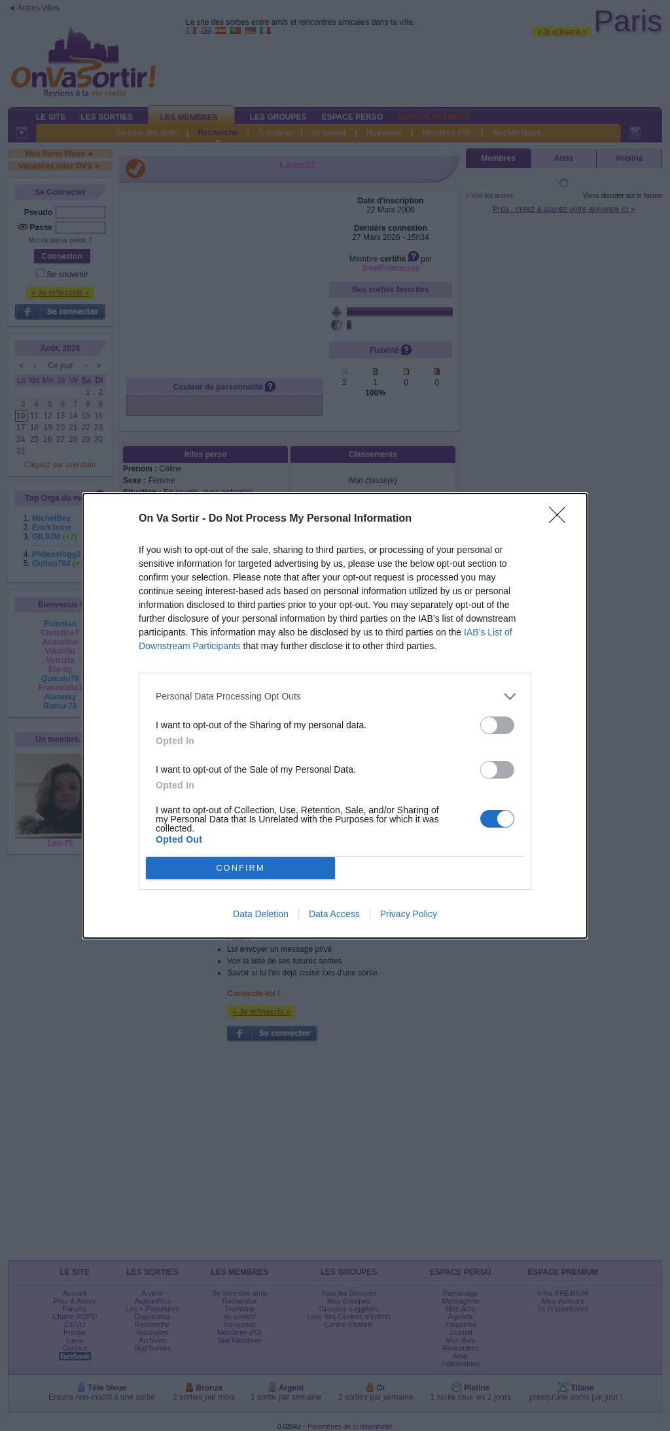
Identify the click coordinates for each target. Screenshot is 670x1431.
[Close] (561, 519)
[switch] (497, 725)
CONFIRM (240, 868)
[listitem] (335, 696)
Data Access (334, 914)
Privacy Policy (408, 914)
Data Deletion (261, 914)
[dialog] (335, 716)
